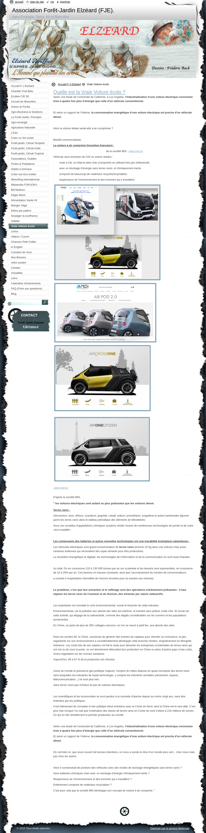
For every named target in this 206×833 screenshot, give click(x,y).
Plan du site (37, 1)
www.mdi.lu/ (136, 151)
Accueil (19, 1)
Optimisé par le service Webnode (169, 828)
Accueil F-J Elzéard (69, 84)
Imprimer (65, 1)
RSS (52, 1)
